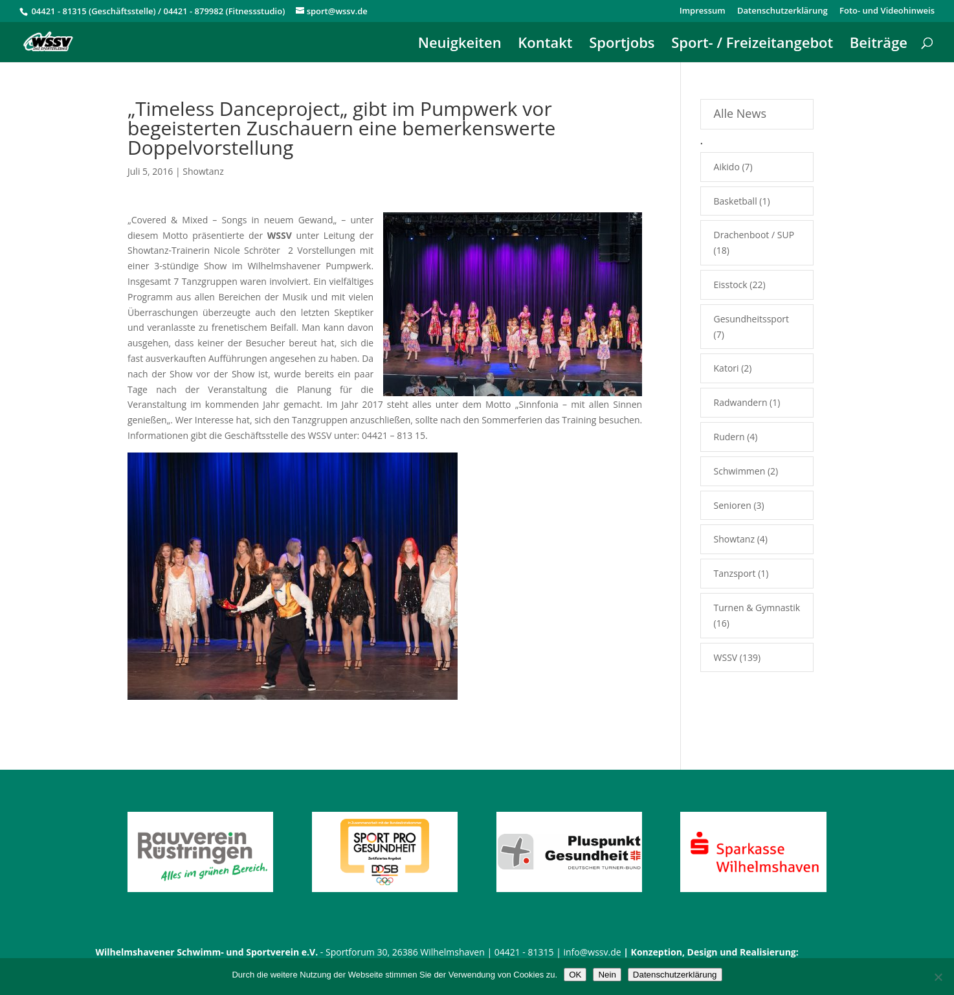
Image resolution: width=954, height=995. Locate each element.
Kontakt (545, 45)
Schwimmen (740, 471)
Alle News (740, 113)
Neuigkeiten (460, 45)
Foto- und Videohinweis (887, 11)
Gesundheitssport (751, 319)
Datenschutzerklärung (782, 11)
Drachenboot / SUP (754, 235)
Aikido (727, 167)
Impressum (703, 11)
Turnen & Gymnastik (757, 607)
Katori (726, 368)
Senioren (732, 505)
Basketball (735, 201)
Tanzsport (735, 573)
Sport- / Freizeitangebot (752, 45)
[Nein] (937, 976)
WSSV (726, 657)
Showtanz (203, 171)
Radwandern (741, 402)
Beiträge (878, 45)
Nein (607, 974)
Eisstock (731, 284)
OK (575, 974)
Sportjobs (621, 45)
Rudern (729, 436)
